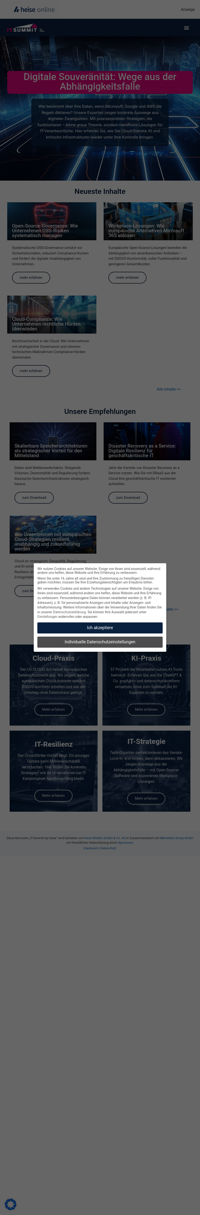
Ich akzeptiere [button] (100, 627)
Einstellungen (47, 617)
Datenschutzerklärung (69, 612)
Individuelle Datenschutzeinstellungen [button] (100, 641)
